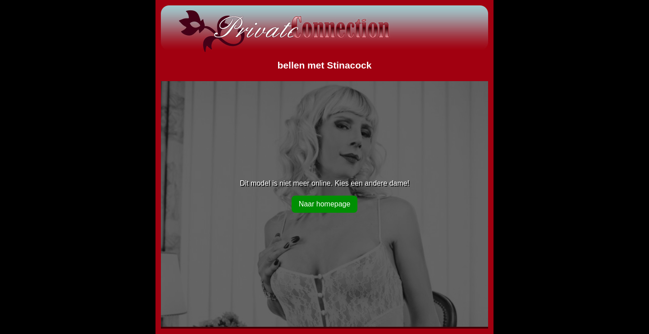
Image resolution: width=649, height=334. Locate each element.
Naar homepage (325, 204)
